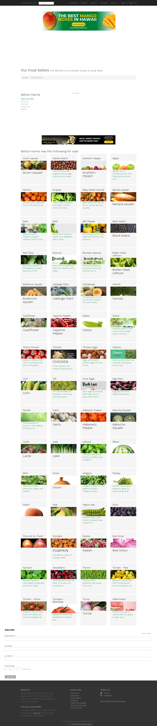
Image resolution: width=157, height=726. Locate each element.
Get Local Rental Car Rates (113, 701)
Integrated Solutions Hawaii (82, 724)
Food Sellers (76, 698)
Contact (74, 700)
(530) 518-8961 (27, 98)
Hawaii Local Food (28, 3)
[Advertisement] (78, 46)
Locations (75, 695)
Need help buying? (78, 705)
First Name (8, 646)
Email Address (10, 636)
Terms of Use (76, 707)
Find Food (75, 693)
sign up (37, 713)
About (114, 3)
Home (25, 77)
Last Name (8, 656)
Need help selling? (78, 703)
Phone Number (10, 666)
